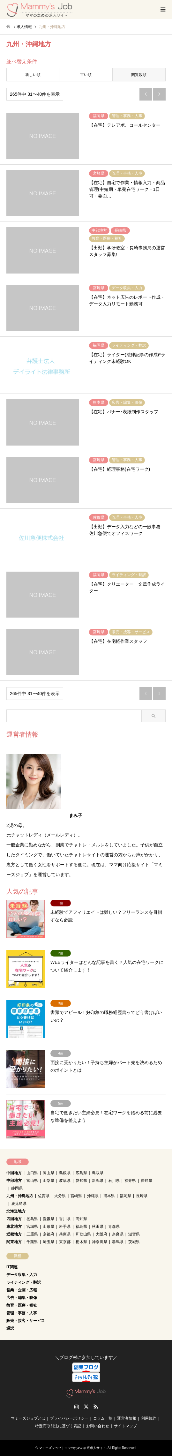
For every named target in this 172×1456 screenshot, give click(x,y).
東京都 (65, 1242)
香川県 (65, 1219)
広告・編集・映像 (21, 1297)
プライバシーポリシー (69, 1418)
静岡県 (17, 1188)
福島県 (81, 1226)
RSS (95, 1406)
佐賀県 (43, 1196)
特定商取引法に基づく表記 (58, 1426)
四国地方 (14, 1219)
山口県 (32, 1173)
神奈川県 (99, 1242)
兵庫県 (65, 1234)
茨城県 (134, 1242)
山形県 (48, 1226)
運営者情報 (126, 1418)
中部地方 (14, 1180)
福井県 (130, 1180)
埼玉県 (48, 1242)
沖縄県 (93, 1196)
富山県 (32, 1180)
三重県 (32, 1234)
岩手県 (65, 1226)
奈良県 (117, 1234)
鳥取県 (97, 1173)
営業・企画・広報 (21, 1290)
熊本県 (109, 1196)
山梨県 (48, 1180)
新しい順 (33, 74)
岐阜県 (65, 1180)
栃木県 (81, 1242)
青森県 (114, 1226)
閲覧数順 (138, 74)
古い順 (86, 74)
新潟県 (97, 1180)
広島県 (81, 1173)
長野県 (146, 1180)
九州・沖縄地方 (19, 1196)
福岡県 (125, 1196)
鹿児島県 (18, 1203)
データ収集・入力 (21, 1274)
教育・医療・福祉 (21, 1305)
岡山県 (48, 1173)
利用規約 (148, 1418)
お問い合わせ (97, 1426)
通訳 (10, 1328)
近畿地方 (14, 1234)
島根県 (65, 1173)
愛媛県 (48, 1219)
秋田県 (97, 1226)
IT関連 (12, 1267)
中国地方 (14, 1173)
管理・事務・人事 (21, 1313)
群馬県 (117, 1242)
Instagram (76, 1406)
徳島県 (32, 1219)
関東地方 (14, 1242)
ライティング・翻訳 (23, 1282)
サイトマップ (125, 1426)
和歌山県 (83, 1234)
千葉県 (32, 1242)
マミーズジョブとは (28, 1418)
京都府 (48, 1234)
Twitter (86, 1406)
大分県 (60, 1196)
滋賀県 (134, 1234)
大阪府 (101, 1234)
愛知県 (81, 1180)
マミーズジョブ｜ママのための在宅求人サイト (72, 1448)
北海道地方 (16, 1211)
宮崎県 (76, 1196)
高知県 (81, 1219)
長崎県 (141, 1196)
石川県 (114, 1180)
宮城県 (32, 1226)
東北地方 (14, 1226)
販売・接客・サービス (25, 1320)
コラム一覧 (102, 1418)
